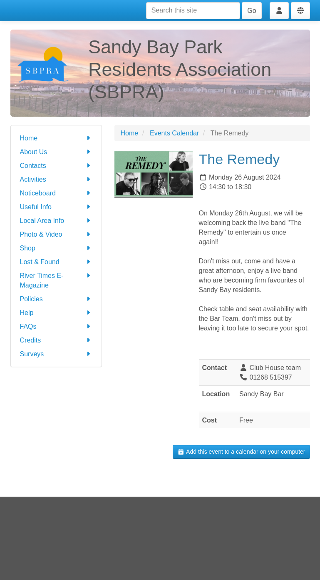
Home (56, 138)
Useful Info (56, 207)
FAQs (56, 326)
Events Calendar (174, 133)
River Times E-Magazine (56, 280)
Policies (56, 299)
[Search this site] (193, 10)
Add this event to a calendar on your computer (241, 451)
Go (251, 10)
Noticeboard (56, 193)
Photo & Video (56, 234)
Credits (56, 340)
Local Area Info (56, 220)
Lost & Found (56, 262)
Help (56, 313)
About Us (56, 152)
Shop (56, 248)
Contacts (56, 165)
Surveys (56, 354)
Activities (56, 179)
